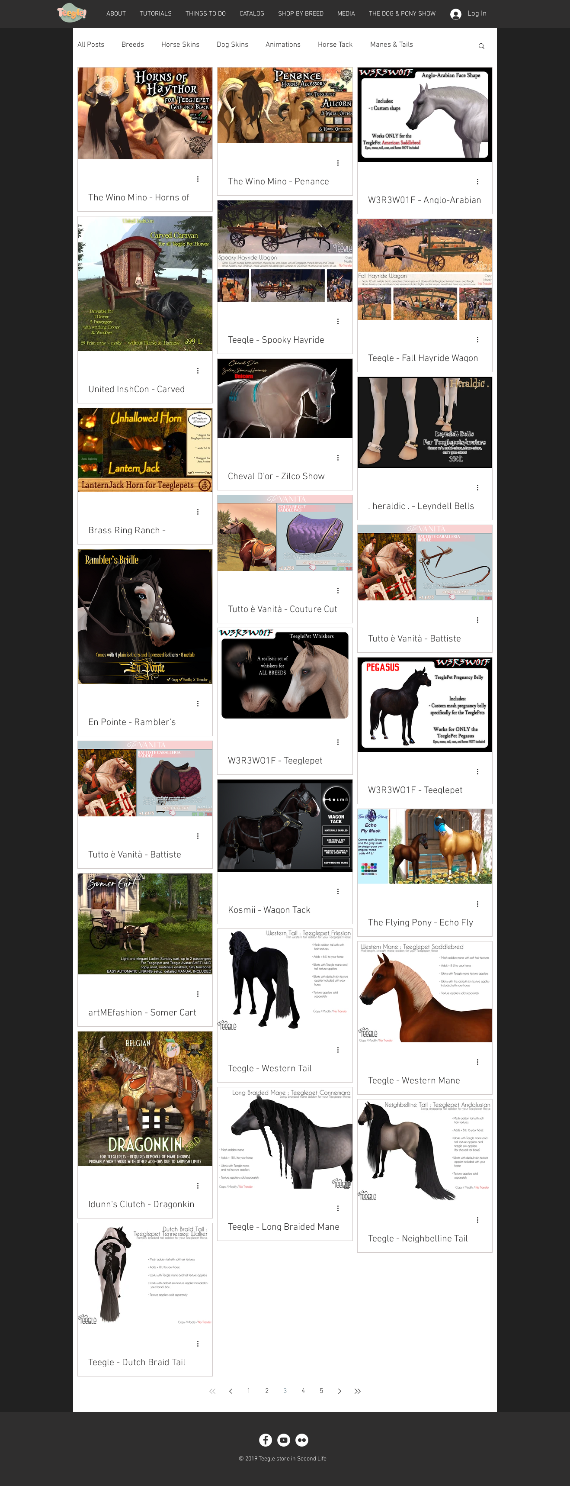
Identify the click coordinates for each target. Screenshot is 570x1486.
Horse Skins (180, 45)
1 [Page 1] (249, 1391)
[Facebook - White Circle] (265, 1440)
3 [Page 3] (285, 1391)
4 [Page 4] (303, 1391)
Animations (283, 45)
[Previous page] (230, 1391)
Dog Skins (232, 45)
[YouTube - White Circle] (283, 1440)
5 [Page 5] (321, 1391)
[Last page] (357, 1391)
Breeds (133, 45)
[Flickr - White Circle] (301, 1440)
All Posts (90, 45)
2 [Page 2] (267, 1391)
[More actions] (200, 179)
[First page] (212, 1391)
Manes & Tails (391, 45)
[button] (116, 14)
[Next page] (339, 1391)
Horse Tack (335, 45)
